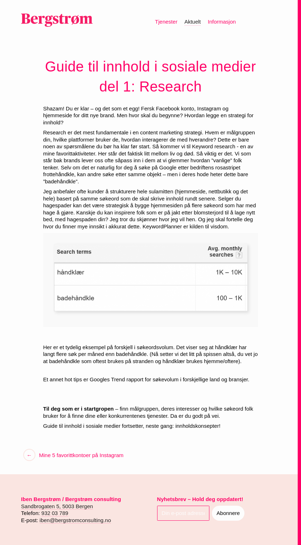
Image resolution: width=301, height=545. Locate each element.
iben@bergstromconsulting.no (75, 520)
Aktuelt (192, 22)
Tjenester (166, 22)
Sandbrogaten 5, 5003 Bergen (57, 506)
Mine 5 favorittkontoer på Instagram (80, 455)
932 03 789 (55, 513)
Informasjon (222, 22)
